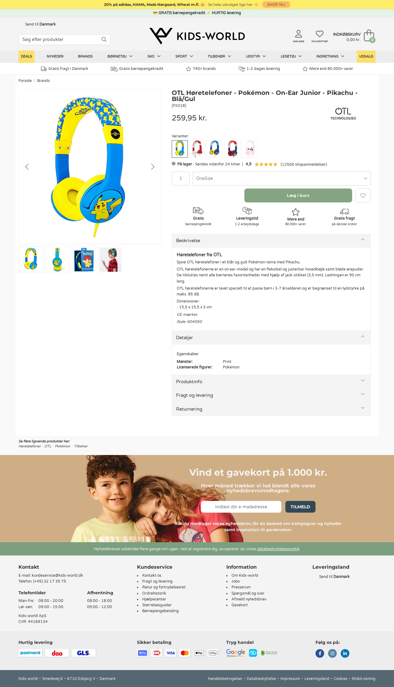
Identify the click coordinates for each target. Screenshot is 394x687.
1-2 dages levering (259, 68)
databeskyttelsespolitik (278, 549)
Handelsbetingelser (225, 679)
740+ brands (201, 69)
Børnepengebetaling (160, 611)
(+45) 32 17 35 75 (49, 581)
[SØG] (104, 40)
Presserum (241, 587)
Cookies (341, 679)
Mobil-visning (364, 679)
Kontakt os (151, 575)
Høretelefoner (29, 446)
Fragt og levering (194, 395)
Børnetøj (120, 56)
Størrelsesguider (157, 605)
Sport (184, 56)
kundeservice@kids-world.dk (57, 575)
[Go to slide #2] (57, 259)
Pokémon (62, 446)
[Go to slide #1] (31, 259)
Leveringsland (316, 679)
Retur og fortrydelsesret (164, 587)
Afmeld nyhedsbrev (248, 599)
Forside (25, 81)
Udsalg (366, 57)
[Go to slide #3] (84, 259)
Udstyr (256, 56)
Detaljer (184, 337)
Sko (154, 56)
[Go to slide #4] (110, 259)
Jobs (235, 581)
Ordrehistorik (154, 593)
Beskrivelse (188, 240)
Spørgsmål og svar (247, 593)
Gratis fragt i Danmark (64, 69)
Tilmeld (300, 507)
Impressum (290, 679)
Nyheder (55, 57)
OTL (47, 446)
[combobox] (282, 178)
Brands (85, 57)
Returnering (189, 409)
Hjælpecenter (154, 599)
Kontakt (28, 567)
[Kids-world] (197, 36)
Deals (26, 57)
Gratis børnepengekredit (137, 69)
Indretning (330, 56)
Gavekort (239, 605)
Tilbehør (219, 56)
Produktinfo (189, 381)
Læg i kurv (298, 195)
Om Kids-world (244, 575)
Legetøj (291, 56)
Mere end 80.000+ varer (328, 69)
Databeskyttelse (261, 679)
